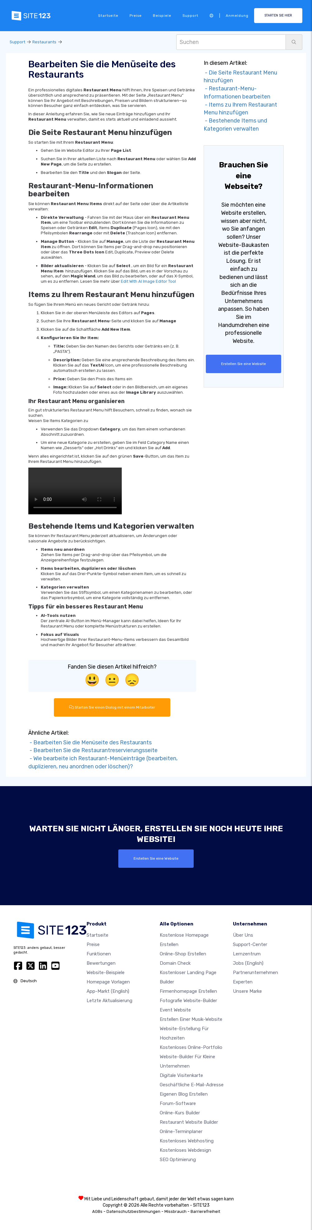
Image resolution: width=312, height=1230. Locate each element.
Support (190, 15)
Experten (243, 981)
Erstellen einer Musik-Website (191, 1019)
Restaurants (44, 42)
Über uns (243, 935)
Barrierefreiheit (205, 1211)
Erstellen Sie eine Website (244, 364)
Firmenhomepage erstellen (188, 991)
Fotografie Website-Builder (188, 1000)
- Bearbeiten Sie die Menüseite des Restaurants (90, 742)
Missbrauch (175, 1211)
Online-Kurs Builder (180, 1112)
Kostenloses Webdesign (185, 1150)
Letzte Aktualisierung (109, 1000)
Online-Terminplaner (181, 1131)
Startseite (108, 15)
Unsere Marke (247, 991)
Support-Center (250, 944)
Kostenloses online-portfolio (191, 1047)
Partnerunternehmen (255, 972)
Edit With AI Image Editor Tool (148, 281)
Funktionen (99, 953)
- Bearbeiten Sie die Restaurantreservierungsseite (93, 750)
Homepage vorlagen (108, 981)
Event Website (175, 1009)
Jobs (248, 963)
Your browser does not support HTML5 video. (75, 491)
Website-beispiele (106, 972)
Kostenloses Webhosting (187, 1140)
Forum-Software (178, 1103)
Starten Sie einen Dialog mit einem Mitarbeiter (112, 707)
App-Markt (108, 991)
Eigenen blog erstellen (184, 1094)
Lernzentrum (247, 953)
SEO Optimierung (178, 1159)
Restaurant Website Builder (189, 1122)
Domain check (175, 963)
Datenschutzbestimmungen (133, 1211)
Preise (136, 15)
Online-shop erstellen (183, 953)
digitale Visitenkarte (181, 1075)
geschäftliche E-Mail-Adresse (192, 1084)
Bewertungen (101, 963)
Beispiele (162, 15)
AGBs (97, 1211)
